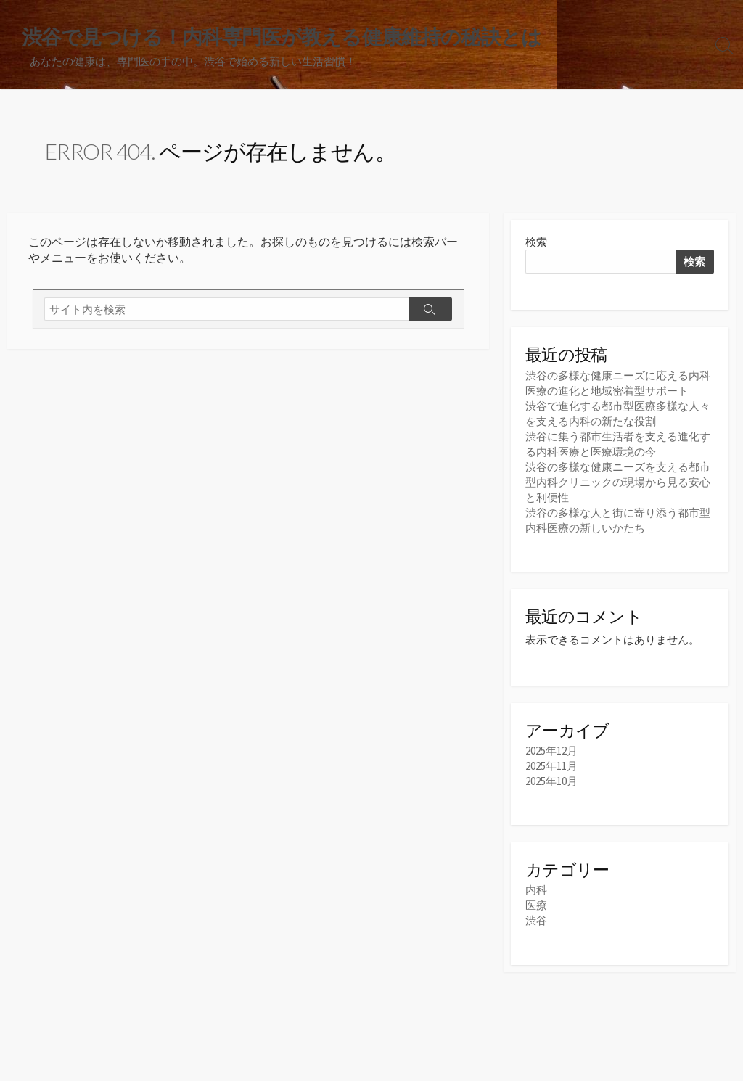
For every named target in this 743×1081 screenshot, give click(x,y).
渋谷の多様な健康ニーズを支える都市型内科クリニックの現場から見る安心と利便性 (617, 482)
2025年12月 (551, 750)
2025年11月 (551, 766)
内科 (536, 890)
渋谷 (536, 920)
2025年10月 (551, 781)
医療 (536, 905)
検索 (536, 242)
